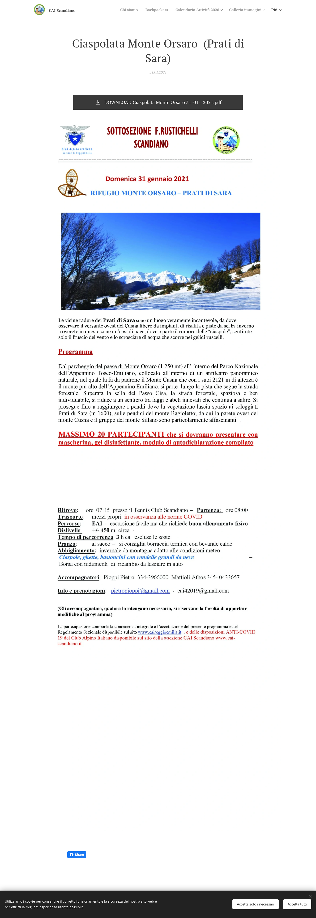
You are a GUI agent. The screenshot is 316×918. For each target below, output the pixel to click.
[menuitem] (119, 10)
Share (77, 855)
